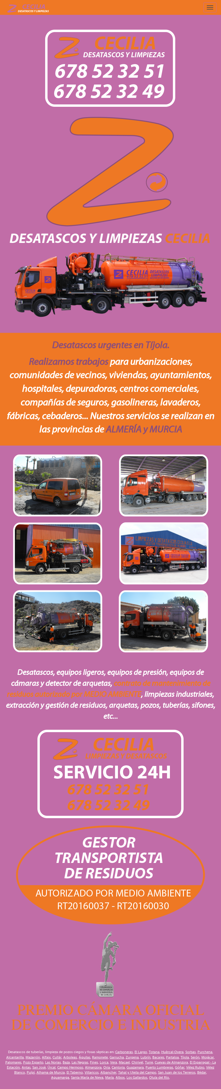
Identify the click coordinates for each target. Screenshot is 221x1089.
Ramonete (100, 1057)
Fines (94, 1062)
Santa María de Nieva (87, 1077)
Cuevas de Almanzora (171, 1062)
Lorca (104, 1062)
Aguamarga (60, 1077)
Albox (120, 1077)
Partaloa (172, 1057)
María (109, 1077)
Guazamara (135, 1067)
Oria (106, 1067)
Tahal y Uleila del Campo (137, 1072)
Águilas (84, 1057)
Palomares (13, 1062)
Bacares (158, 1057)
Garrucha (117, 1057)
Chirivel (137, 1062)
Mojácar (207, 1057)
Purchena (205, 1052)
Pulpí (31, 1072)
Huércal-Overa (172, 1052)
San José (39, 1067)
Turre (149, 1062)
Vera (113, 1062)
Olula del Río (159, 1077)
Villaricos (92, 1072)
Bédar (201, 1072)
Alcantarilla (15, 1057)
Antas (26, 1067)
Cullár (57, 1057)
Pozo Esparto (33, 1062)
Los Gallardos (137, 1077)
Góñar (179, 1067)
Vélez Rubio (195, 1067)
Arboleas (70, 1057)
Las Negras (80, 1062)
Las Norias (53, 1062)
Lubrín (146, 1057)
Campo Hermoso (70, 1067)
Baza (66, 1062)
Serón (195, 1057)
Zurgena (132, 1057)
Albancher (108, 1072)
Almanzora (93, 1067)
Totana (154, 1052)
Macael (124, 1062)
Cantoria (118, 1067)
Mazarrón (33, 1057)
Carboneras (124, 1052)
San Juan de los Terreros (176, 1072)
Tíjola (185, 1057)
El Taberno (75, 1072)
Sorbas (190, 1052)
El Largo (141, 1052)
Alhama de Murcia (51, 1072)
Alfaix (46, 1057)
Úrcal (52, 1067)
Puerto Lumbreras (159, 1067)
